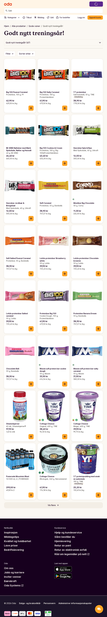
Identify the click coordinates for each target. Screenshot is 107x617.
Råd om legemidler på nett (72, 554)
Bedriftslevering (14, 549)
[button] (53, 43)
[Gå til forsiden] (8, 4)
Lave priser (11, 545)
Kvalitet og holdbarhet (17, 541)
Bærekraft (10, 581)
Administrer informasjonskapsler (75, 603)
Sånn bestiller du (65, 536)
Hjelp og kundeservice (68, 532)
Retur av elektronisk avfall (71, 549)
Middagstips (11, 536)
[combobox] (55, 10)
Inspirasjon (10, 532)
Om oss (8, 568)
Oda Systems (14, 585)
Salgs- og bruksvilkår (30, 603)
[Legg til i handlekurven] (31, 108)
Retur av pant (63, 545)
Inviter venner (12, 576)
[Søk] (6, 10)
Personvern (49, 603)
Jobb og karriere (14, 572)
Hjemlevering (63, 541)
